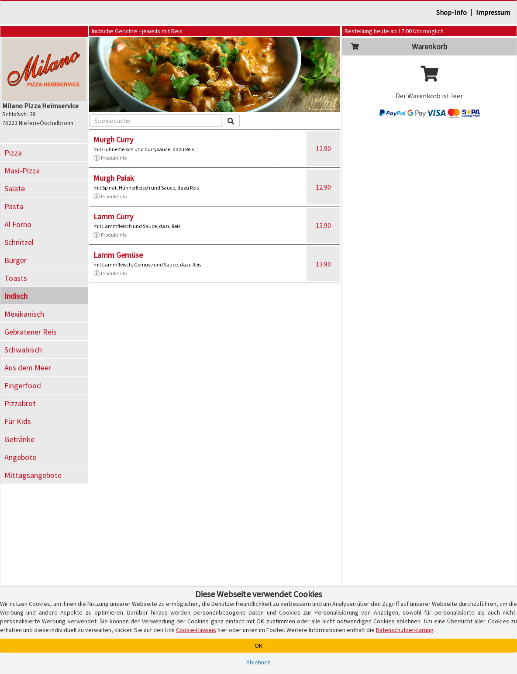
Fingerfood (22, 385)
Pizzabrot (20, 403)
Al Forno (17, 224)
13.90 (323, 225)
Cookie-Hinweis (196, 630)
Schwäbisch (23, 350)
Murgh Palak (113, 178)
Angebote (20, 457)
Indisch (16, 296)
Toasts (15, 278)
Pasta (13, 206)
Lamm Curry (113, 216)
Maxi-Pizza (22, 171)
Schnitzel (19, 242)
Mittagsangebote (33, 475)
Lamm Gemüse (118, 255)
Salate (14, 188)
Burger (15, 260)
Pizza (13, 153)
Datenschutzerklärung (405, 630)
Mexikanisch (24, 314)
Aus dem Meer (27, 368)
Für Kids (17, 421)
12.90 (323, 148)
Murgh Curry (113, 140)
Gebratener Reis (30, 332)
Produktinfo (110, 158)
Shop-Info (451, 12)
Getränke (19, 439)
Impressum (493, 12)
